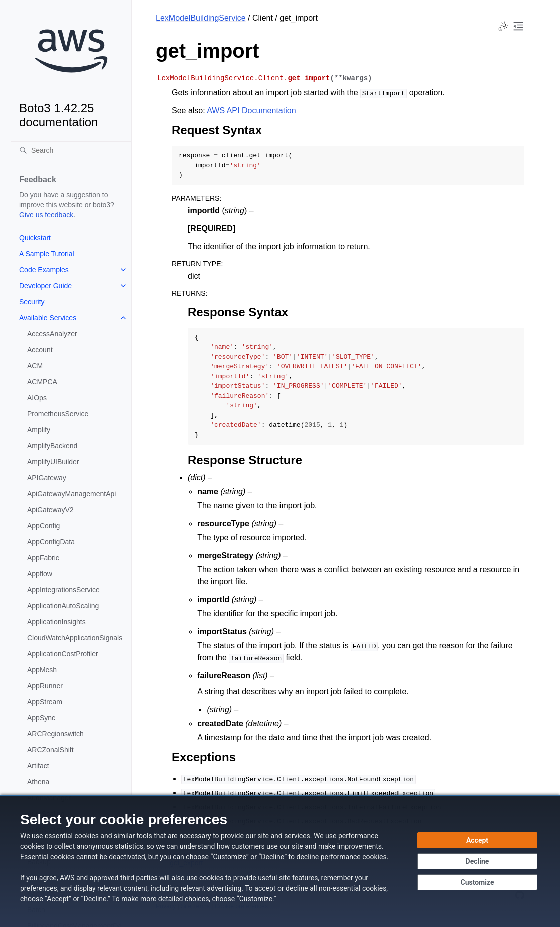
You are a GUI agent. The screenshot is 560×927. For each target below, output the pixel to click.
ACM (35, 366)
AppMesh (42, 670)
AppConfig (43, 526)
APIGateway (46, 478)
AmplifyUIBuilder (53, 462)
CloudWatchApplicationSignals (74, 638)
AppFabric (43, 558)
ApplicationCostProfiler (62, 654)
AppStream (44, 702)
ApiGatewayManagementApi (71, 494)
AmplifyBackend (52, 446)
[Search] (71, 150)
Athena (38, 782)
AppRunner (45, 686)
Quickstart (35, 238)
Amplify (38, 430)
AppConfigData (51, 542)
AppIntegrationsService (63, 590)
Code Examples (44, 270)
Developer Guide (45, 286)
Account (40, 350)
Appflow (39, 574)
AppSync (41, 718)
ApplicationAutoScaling (63, 606)
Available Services (47, 318)
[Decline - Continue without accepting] (477, 861)
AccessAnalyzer (52, 334)
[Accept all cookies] (477, 840)
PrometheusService (57, 414)
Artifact (38, 766)
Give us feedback (46, 215)
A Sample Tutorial (46, 254)
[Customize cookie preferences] (477, 882)
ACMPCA (42, 382)
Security (32, 302)
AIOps (37, 398)
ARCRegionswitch (55, 734)
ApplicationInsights (56, 622)
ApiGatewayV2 (50, 510)
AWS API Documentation (251, 110)
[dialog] (280, 861)
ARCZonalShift (50, 750)
